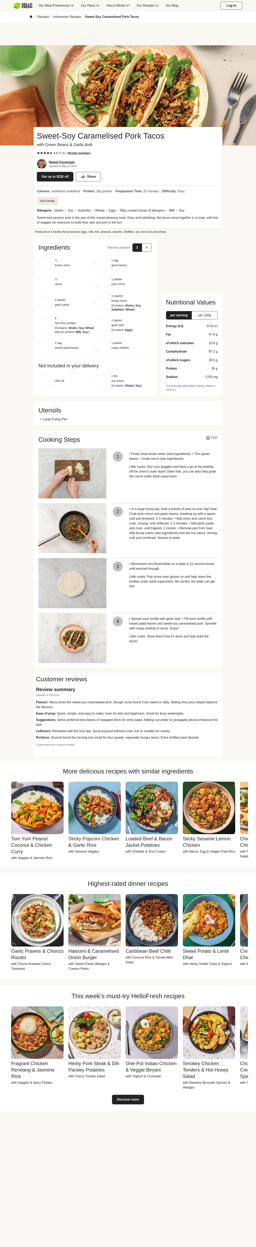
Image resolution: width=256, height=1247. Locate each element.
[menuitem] (24, 5)
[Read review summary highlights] (79, 153)
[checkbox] (38, 153)
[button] (95, 247)
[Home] (31, 17)
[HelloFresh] (23, 6)
